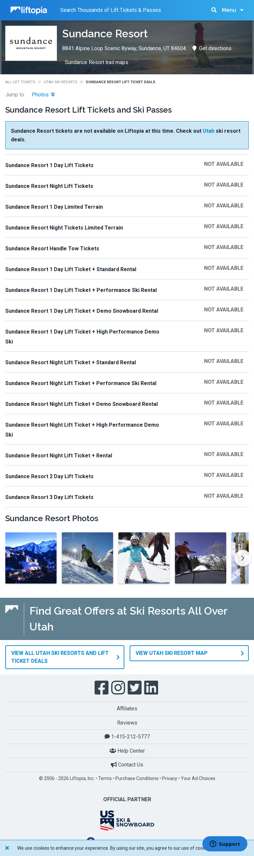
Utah (208, 131)
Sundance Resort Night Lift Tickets (49, 186)
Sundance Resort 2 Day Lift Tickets (49, 476)
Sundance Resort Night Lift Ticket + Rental (58, 455)
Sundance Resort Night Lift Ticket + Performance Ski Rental (80, 383)
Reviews (127, 723)
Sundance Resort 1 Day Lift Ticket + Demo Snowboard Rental (81, 311)
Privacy (169, 778)
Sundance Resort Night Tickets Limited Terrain (64, 228)
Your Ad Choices (198, 778)
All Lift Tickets (20, 82)
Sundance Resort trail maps (96, 62)
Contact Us (127, 765)
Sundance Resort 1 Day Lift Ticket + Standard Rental (70, 269)
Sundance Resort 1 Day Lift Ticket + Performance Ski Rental (81, 290)
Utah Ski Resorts (60, 82)
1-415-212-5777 (127, 736)
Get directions (212, 48)
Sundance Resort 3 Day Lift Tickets (49, 497)
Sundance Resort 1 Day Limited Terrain (54, 207)
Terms (105, 778)
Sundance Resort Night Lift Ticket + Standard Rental (70, 362)
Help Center (127, 751)
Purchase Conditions (136, 778)
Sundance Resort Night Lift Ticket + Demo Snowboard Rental (81, 404)
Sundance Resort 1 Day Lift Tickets (49, 165)
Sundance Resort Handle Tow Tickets (52, 248)
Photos (43, 94)
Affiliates (127, 708)
